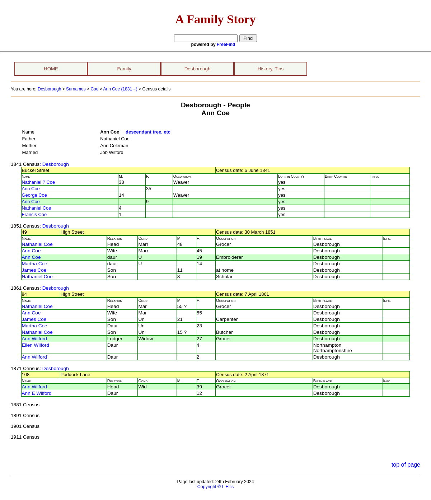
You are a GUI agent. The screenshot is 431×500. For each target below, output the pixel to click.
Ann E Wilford (37, 393)
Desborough (197, 68)
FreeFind (226, 44)
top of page (406, 465)
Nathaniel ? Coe (38, 182)
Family (124, 68)
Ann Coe (31, 188)
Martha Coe (34, 263)
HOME (51, 68)
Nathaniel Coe (36, 208)
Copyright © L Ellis (215, 486)
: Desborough (54, 164)
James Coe (34, 270)
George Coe (34, 195)
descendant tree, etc (148, 132)
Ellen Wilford (35, 345)
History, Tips (271, 68)
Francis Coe (34, 214)
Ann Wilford (34, 338)
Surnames (76, 89)
